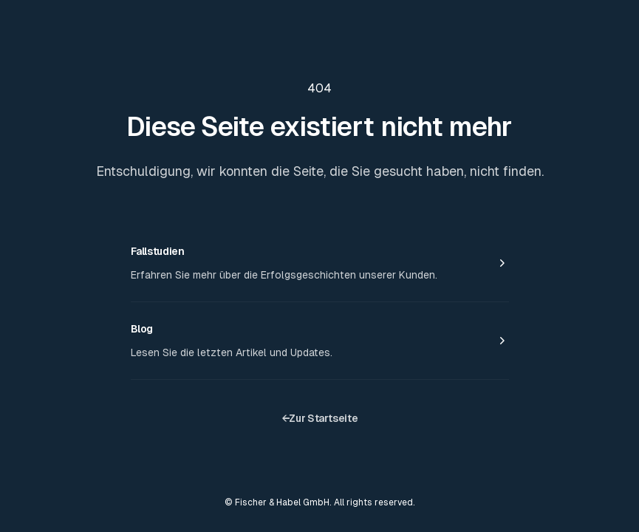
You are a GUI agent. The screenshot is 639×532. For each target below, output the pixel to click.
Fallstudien (158, 251)
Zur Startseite (319, 418)
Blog (142, 329)
